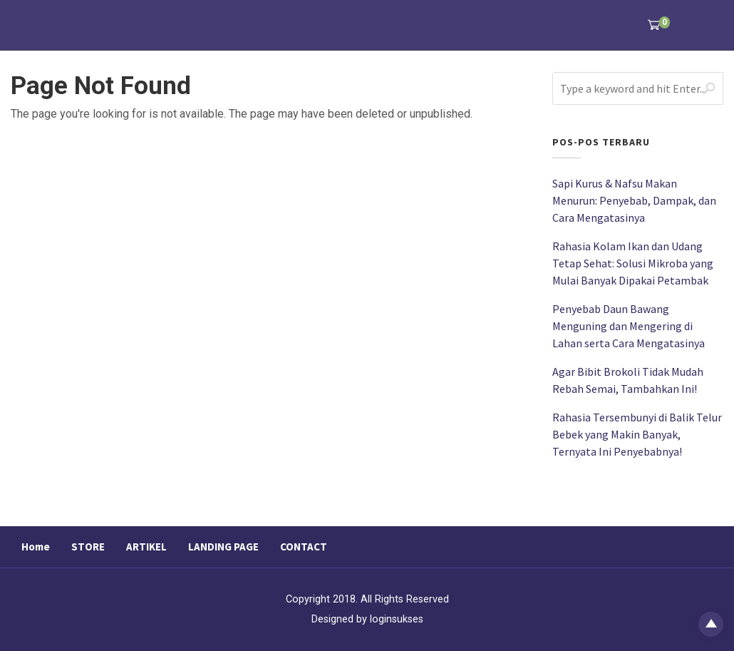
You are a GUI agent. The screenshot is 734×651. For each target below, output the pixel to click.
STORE (88, 546)
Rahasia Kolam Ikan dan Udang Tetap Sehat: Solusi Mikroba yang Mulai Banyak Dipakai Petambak (632, 263)
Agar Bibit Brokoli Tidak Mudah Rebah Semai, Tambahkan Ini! (627, 380)
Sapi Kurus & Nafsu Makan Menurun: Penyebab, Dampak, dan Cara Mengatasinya (634, 200)
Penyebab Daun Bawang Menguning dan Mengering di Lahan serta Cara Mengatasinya (628, 326)
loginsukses (396, 619)
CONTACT (303, 546)
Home (35, 546)
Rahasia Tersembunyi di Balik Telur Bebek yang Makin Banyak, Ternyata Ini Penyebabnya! (637, 434)
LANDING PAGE (223, 546)
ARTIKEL (146, 546)
